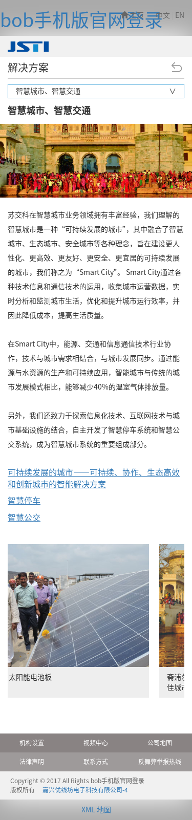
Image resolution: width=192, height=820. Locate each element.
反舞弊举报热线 (159, 762)
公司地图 (159, 743)
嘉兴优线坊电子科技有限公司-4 (85, 790)
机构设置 (31, 743)
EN (179, 15)
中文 (163, 15)
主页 (132, 15)
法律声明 (31, 762)
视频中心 (95, 743)
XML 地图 (96, 809)
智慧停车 (24, 501)
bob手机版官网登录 (81, 20)
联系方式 (95, 762)
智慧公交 (24, 517)
